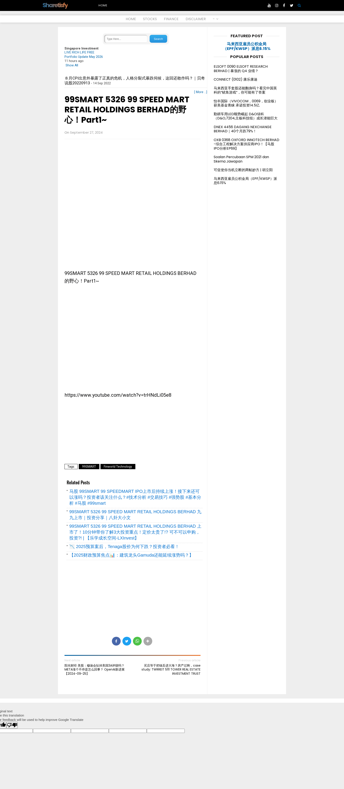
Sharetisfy (55, 5)
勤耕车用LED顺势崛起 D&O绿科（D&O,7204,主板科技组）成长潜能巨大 (246, 116)
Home (103, 5)
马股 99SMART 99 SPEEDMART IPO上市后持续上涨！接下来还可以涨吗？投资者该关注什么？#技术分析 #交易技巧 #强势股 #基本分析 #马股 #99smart (135, 497)
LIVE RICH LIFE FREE (79, 52)
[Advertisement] (132, 174)
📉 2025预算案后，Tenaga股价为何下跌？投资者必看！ (124, 546)
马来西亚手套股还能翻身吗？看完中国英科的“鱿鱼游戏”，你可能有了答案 (245, 90)
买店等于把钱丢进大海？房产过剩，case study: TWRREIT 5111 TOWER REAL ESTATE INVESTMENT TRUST (171, 669)
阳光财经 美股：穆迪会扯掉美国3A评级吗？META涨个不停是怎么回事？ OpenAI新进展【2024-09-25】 (94, 669)
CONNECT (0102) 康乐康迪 (235, 79)
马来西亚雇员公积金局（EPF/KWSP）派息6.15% (247, 46)
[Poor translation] (12, 725)
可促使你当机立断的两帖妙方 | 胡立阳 (245, 169)
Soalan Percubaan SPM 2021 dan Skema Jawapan (241, 159)
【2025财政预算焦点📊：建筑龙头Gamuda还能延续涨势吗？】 (131, 555)
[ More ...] (200, 92)
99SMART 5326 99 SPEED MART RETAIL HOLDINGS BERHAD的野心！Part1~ (126, 110)
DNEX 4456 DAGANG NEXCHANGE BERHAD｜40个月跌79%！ (243, 129)
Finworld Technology (118, 466)
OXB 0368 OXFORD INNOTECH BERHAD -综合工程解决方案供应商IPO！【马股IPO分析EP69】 (246, 144)
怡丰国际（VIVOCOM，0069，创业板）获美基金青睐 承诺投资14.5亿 (246, 103)
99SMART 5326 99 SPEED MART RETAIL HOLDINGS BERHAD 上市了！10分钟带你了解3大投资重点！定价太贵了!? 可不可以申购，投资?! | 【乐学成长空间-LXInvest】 (135, 532)
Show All (72, 65)
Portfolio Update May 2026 (83, 57)
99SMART (89, 466)
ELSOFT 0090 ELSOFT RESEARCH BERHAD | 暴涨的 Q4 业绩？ (241, 68)
